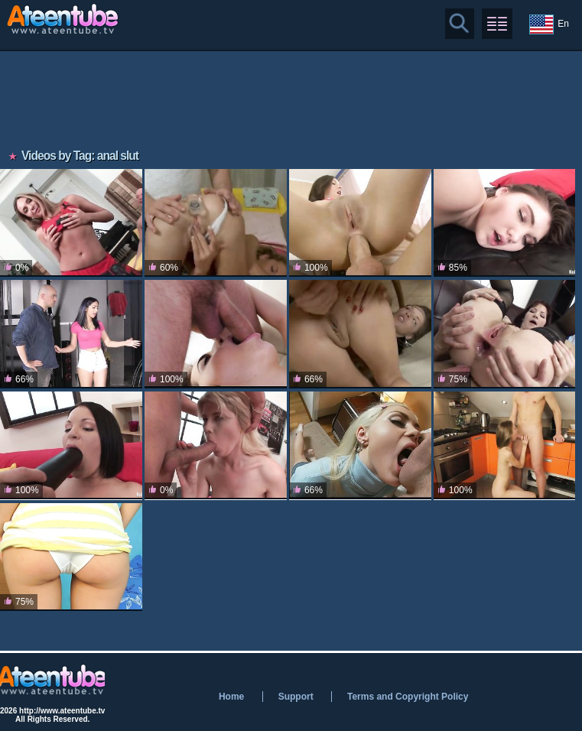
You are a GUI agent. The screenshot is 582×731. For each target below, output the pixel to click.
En (549, 24)
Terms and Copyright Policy (407, 696)
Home (231, 696)
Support (296, 696)
